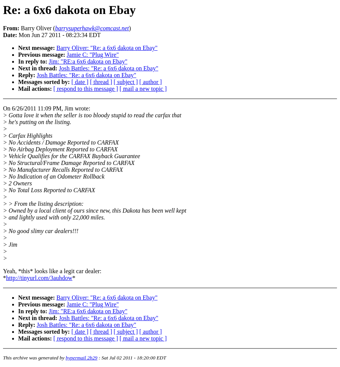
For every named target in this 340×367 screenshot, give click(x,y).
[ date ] (79, 82)
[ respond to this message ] (85, 89)
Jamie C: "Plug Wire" (93, 54)
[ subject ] (126, 82)
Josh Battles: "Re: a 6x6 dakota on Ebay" (108, 68)
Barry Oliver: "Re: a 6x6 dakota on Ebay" (107, 48)
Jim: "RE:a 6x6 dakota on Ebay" (88, 61)
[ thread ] (101, 82)
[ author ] (150, 82)
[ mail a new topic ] (143, 89)
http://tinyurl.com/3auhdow (39, 278)
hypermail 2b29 (81, 358)
